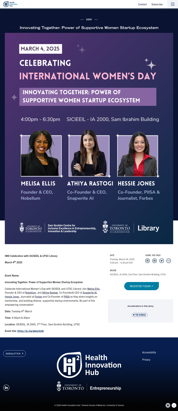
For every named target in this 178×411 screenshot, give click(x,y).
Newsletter (14, 353)
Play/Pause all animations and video (174, 405)
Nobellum (30, 292)
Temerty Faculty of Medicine (93, 405)
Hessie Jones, (12, 296)
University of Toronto (115, 405)
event (89, 19)
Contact (142, 4)
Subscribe (157, 4)
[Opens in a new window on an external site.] (6, 387)
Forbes (38, 296)
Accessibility (149, 352)
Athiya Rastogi (50, 292)
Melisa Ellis (93, 288)
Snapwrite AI (90, 292)
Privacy (146, 359)
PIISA (67, 296)
